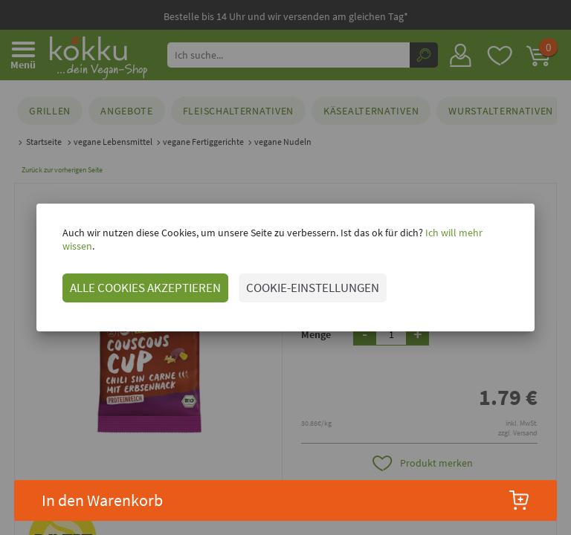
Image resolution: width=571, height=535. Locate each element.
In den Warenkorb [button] (286, 500)
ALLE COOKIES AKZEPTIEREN (141, 281)
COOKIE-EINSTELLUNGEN (308, 281)
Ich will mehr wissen (465, 239)
